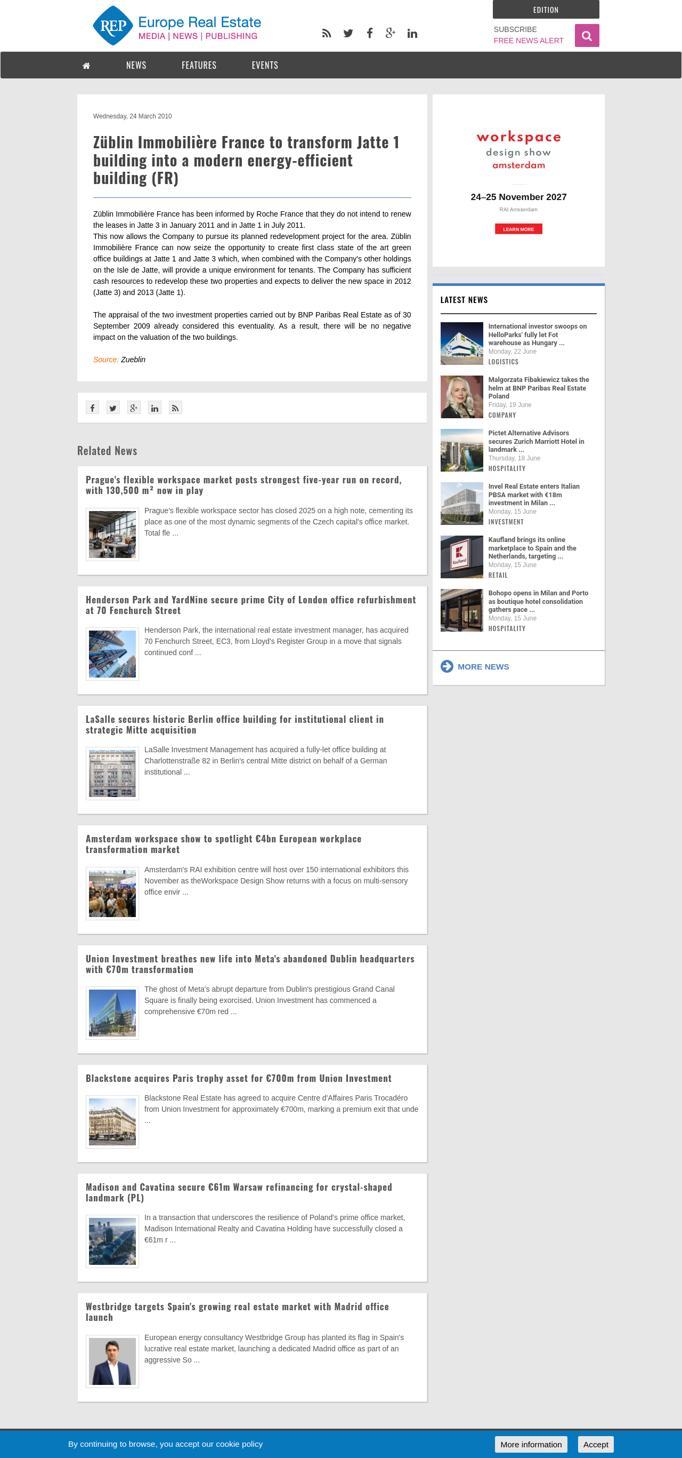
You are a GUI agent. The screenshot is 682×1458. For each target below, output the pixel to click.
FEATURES (199, 65)
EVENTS (265, 65)
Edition (546, 9)
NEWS (136, 65)
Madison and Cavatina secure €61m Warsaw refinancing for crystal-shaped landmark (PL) (239, 1192)
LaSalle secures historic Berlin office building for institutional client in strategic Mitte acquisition (235, 724)
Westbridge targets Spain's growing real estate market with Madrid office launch (237, 1312)
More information (531, 1444)
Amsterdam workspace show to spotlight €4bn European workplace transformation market (224, 844)
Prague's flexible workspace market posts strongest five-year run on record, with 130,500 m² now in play (244, 485)
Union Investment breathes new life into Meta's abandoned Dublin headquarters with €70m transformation (250, 964)
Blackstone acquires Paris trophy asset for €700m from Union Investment (239, 1078)
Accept (595, 1444)
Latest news (465, 299)
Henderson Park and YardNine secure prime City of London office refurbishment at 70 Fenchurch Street (251, 605)
